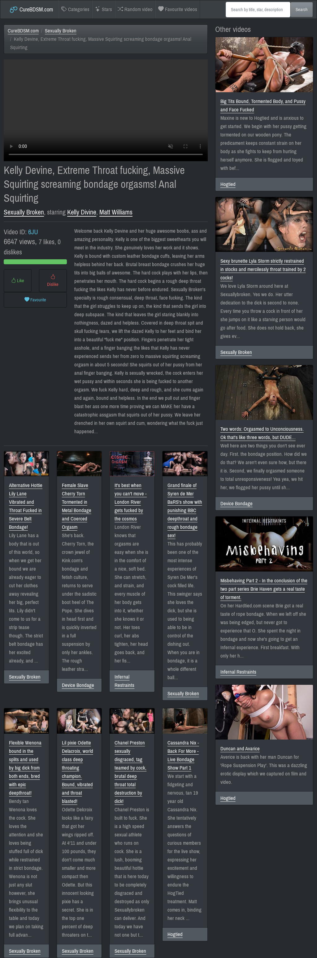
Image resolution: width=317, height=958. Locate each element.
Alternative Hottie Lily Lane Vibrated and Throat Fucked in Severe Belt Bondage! (25, 506)
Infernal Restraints (124, 681)
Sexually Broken (60, 31)
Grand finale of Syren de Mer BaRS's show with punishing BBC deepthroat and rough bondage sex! (184, 510)
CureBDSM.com (31, 9)
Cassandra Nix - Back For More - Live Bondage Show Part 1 (183, 755)
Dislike (53, 281)
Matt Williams (115, 212)
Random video (135, 9)
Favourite (35, 300)
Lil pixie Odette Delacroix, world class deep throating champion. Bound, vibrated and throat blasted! (77, 772)
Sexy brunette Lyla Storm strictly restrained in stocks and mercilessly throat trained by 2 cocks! (263, 269)
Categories (75, 9)
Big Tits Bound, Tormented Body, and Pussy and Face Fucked (263, 105)
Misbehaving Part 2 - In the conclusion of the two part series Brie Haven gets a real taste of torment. (263, 589)
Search (302, 9)
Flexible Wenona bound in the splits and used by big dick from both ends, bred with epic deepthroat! (25, 768)
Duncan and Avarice (240, 748)
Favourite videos (177, 9)
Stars (103, 9)
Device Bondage (78, 685)
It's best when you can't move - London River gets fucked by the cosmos (131, 502)
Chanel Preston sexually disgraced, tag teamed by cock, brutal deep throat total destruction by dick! (130, 772)
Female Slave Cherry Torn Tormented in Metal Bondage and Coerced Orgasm (76, 506)
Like (17, 280)
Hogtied (175, 934)
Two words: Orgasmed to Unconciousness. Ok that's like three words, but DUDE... (262, 433)
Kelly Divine (81, 212)
